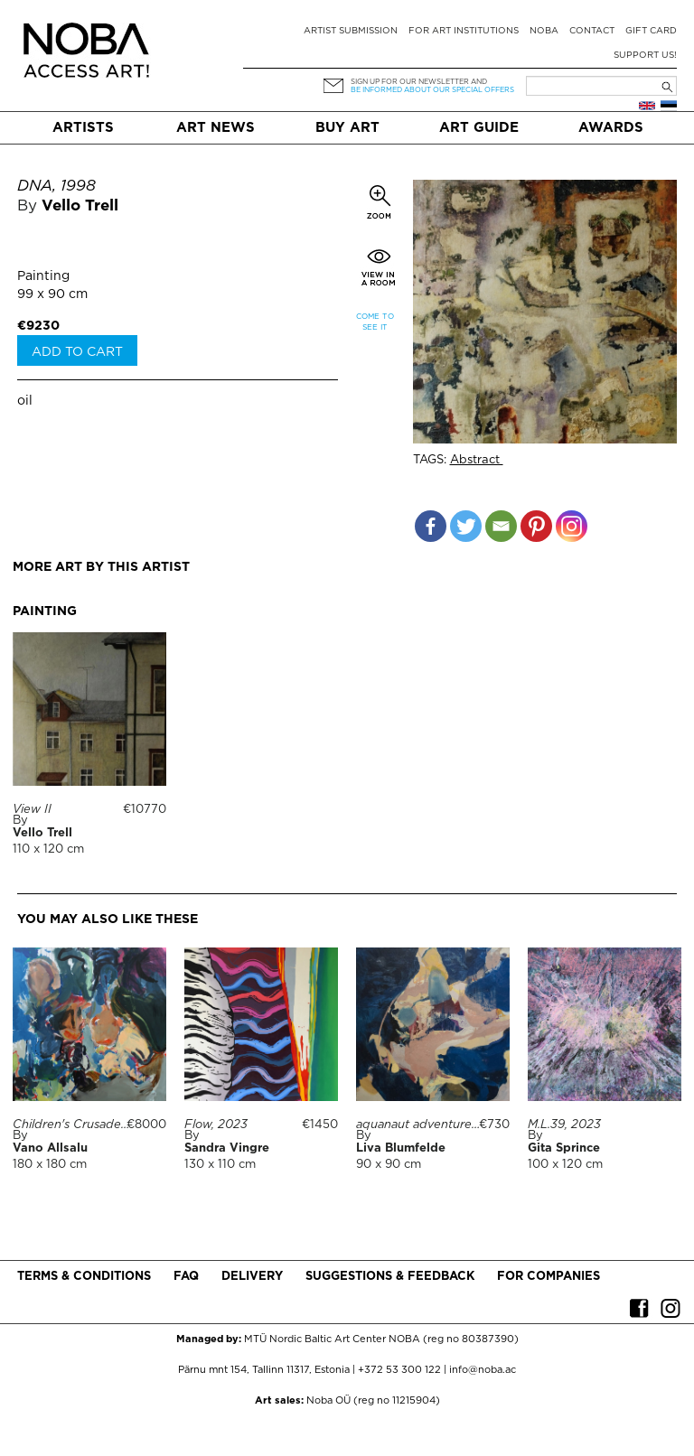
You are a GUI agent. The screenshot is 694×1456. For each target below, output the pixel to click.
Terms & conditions (84, 1277)
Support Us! (645, 55)
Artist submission (351, 31)
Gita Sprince (564, 1148)
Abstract (476, 460)
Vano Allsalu (50, 1148)
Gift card (651, 31)
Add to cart (77, 352)
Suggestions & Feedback (389, 1277)
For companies (548, 1277)
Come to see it (375, 322)
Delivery (252, 1277)
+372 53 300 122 (399, 1370)
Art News (215, 128)
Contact (591, 31)
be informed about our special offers (432, 90)
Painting (43, 276)
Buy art (347, 128)
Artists (83, 128)
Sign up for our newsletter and (419, 82)
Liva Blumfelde (400, 1148)
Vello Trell (80, 206)
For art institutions (463, 31)
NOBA (544, 31)
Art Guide (479, 128)
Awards (610, 128)
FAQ (186, 1277)
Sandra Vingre (226, 1148)
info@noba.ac (482, 1370)
